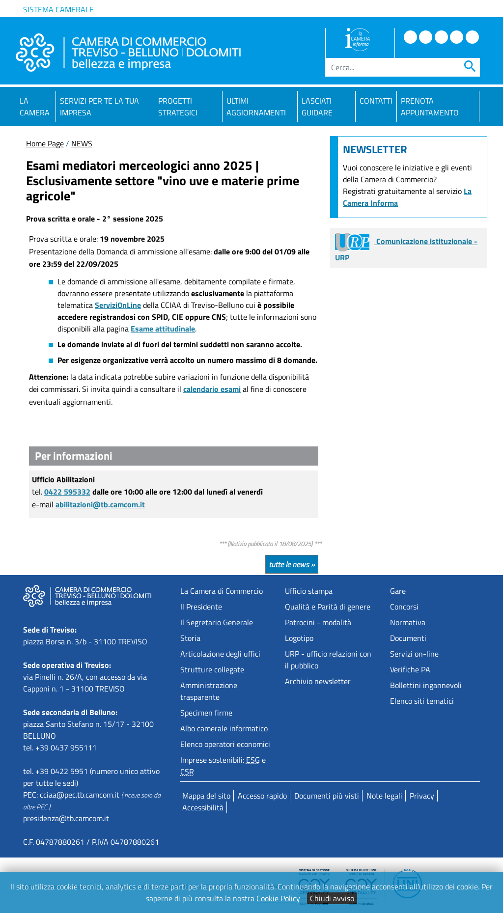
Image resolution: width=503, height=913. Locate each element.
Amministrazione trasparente (208, 691)
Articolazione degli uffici (220, 654)
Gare (398, 591)
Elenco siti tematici (422, 701)
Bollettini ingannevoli (426, 685)
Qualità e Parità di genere (327, 606)
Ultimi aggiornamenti (256, 106)
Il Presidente (201, 606)
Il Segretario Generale (216, 622)
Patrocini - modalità (318, 622)
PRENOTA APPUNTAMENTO (430, 106)
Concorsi (404, 606)
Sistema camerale (58, 9)
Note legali (384, 796)
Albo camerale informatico (224, 728)
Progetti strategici (177, 106)
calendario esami (212, 389)
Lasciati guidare (317, 106)
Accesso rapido (262, 796)
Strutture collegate (212, 669)
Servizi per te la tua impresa (99, 106)
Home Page (45, 143)
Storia (190, 638)
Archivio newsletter (318, 681)
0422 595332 (67, 492)
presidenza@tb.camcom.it (66, 818)
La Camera (35, 106)
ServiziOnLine (118, 305)
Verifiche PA (410, 669)
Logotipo (299, 638)
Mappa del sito (206, 796)
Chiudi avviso (332, 898)
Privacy (422, 796)
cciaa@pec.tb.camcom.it (79, 795)
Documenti (408, 638)
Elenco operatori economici (225, 744)
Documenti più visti (326, 796)
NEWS (81, 143)
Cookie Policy (278, 898)
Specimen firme (206, 713)
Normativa (407, 622)
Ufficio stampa (309, 591)
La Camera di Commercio (221, 591)
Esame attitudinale (163, 328)
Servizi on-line (414, 654)
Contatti (376, 101)
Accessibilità (203, 807)
